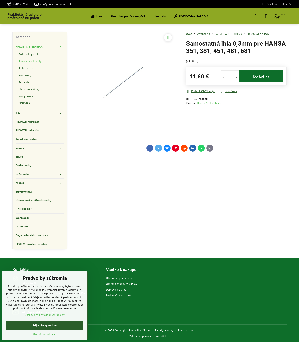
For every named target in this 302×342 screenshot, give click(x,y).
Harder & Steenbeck (209, 103)
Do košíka (261, 76)
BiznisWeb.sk (162, 336)
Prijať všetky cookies (45, 325)
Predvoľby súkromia (140, 330)
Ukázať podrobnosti (45, 334)
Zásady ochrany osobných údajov (174, 330)
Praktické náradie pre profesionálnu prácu (24, 16)
